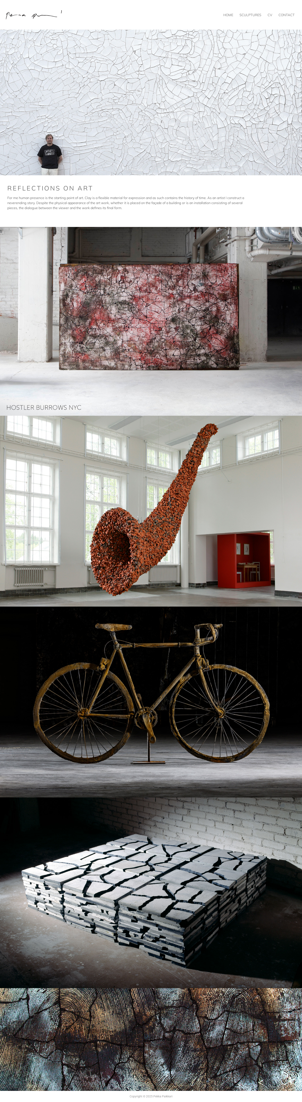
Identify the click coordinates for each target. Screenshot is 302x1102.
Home (228, 15)
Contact (287, 15)
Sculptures (250, 15)
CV (270, 15)
